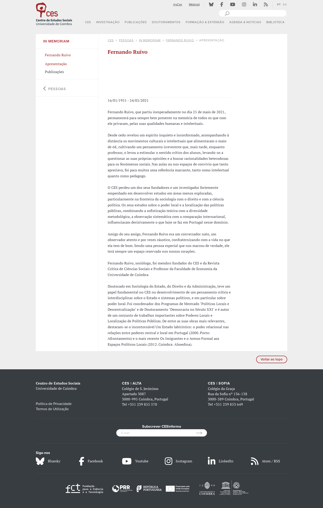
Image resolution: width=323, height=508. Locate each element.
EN (285, 4)
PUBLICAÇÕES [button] (136, 22)
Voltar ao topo (272, 359)
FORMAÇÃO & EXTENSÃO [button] (205, 22)
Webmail (194, 4)
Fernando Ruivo (180, 40)
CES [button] (88, 22)
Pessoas (126, 40)
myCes (177, 4)
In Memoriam (150, 40)
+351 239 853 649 (228, 404)
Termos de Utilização (52, 409)
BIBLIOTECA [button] (275, 22)
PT (279, 4)
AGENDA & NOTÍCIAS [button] (245, 22)
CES (111, 40)
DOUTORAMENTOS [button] (166, 22)
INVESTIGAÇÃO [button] (108, 22)
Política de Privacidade (54, 404)
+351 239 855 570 (142, 404)
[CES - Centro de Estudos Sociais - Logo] (54, 13)
